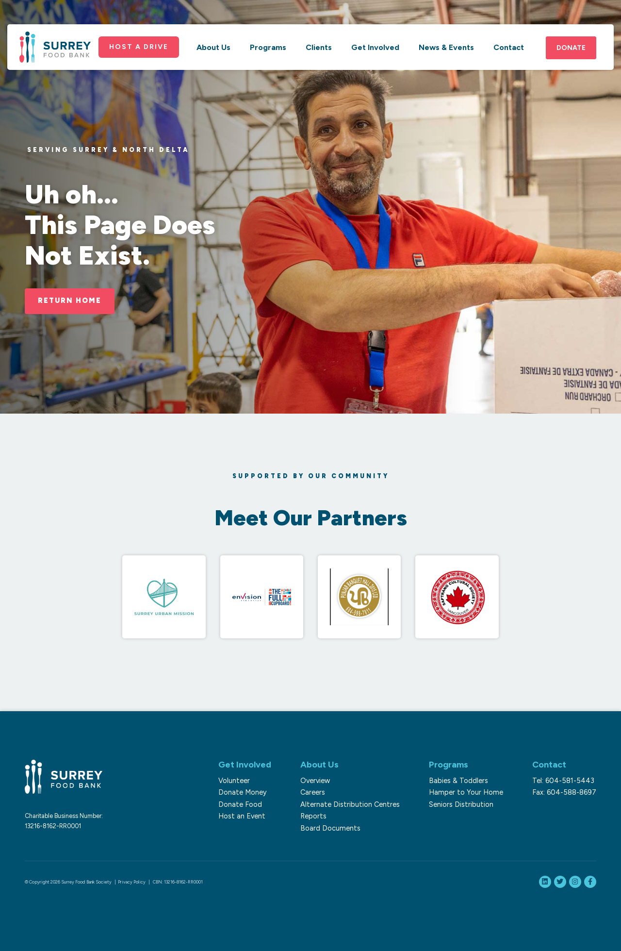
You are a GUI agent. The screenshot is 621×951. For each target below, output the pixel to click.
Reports (313, 816)
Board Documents (330, 828)
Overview (315, 780)
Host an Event (241, 816)
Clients (319, 47)
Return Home (69, 300)
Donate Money (242, 792)
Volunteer (234, 780)
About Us (213, 47)
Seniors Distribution (461, 804)
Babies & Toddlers (458, 780)
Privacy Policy (132, 881)
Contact (508, 47)
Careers (312, 792)
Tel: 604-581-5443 (563, 780)
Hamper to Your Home (466, 792)
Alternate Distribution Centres (350, 804)
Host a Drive (138, 47)
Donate (571, 48)
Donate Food (240, 804)
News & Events (446, 47)
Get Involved (375, 47)
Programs (268, 47)
